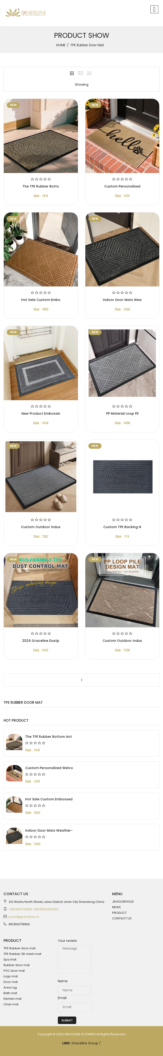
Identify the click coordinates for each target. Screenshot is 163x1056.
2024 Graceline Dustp (40, 640)
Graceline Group (85, 1043)
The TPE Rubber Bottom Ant (48, 736)
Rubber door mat (16, 965)
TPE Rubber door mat (19, 948)
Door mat (10, 982)
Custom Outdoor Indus (40, 527)
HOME (61, 45)
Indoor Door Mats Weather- (49, 830)
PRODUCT (119, 913)
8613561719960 (19, 924)
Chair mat (10, 1004)
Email (62, 998)
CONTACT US (122, 918)
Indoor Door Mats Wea (122, 299)
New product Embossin (40, 413)
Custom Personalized (122, 186)
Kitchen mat (12, 998)
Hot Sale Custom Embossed (49, 799)
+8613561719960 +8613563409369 (33, 909)
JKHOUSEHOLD (123, 901)
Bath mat (10, 993)
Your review (67, 940)
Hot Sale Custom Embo (40, 299)
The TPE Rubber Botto (40, 186)
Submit (67, 1020)
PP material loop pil (122, 413)
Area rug (10, 987)
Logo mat (10, 976)
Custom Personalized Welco (49, 768)
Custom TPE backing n (122, 527)
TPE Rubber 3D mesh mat (22, 954)
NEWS (116, 907)
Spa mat (9, 959)
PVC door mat (14, 970)
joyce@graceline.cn (24, 917)
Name (63, 981)
